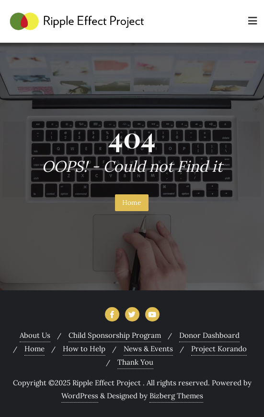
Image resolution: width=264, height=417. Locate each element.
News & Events (148, 348)
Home (131, 202)
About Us (35, 335)
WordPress (79, 395)
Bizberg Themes (176, 395)
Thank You (135, 362)
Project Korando (219, 348)
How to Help (84, 348)
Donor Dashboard (209, 335)
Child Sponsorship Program (115, 335)
